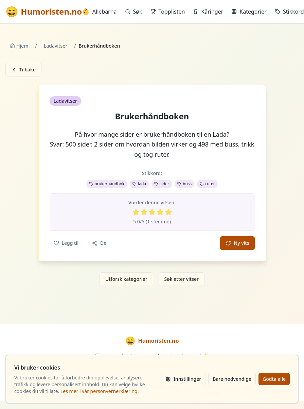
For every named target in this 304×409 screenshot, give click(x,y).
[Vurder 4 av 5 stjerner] (160, 212)
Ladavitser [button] (65, 101)
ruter (207, 184)
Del (100, 243)
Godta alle (274, 379)
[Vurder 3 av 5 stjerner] (152, 212)
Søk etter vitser (181, 279)
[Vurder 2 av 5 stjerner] (144, 212)
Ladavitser (55, 45)
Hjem (19, 45)
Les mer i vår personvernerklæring (99, 391)
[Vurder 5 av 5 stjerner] (168, 212)
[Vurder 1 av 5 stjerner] (136, 212)
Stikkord (289, 11)
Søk (133, 11)
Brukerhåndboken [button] (152, 116)
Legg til (66, 243)
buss (184, 184)
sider (161, 184)
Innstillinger (183, 379)
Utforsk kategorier (126, 279)
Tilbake (23, 69)
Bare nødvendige (232, 379)
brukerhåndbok (106, 184)
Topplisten (167, 11)
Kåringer (208, 11)
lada (139, 184)
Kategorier (249, 11)
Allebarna (99, 11)
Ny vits (237, 243)
